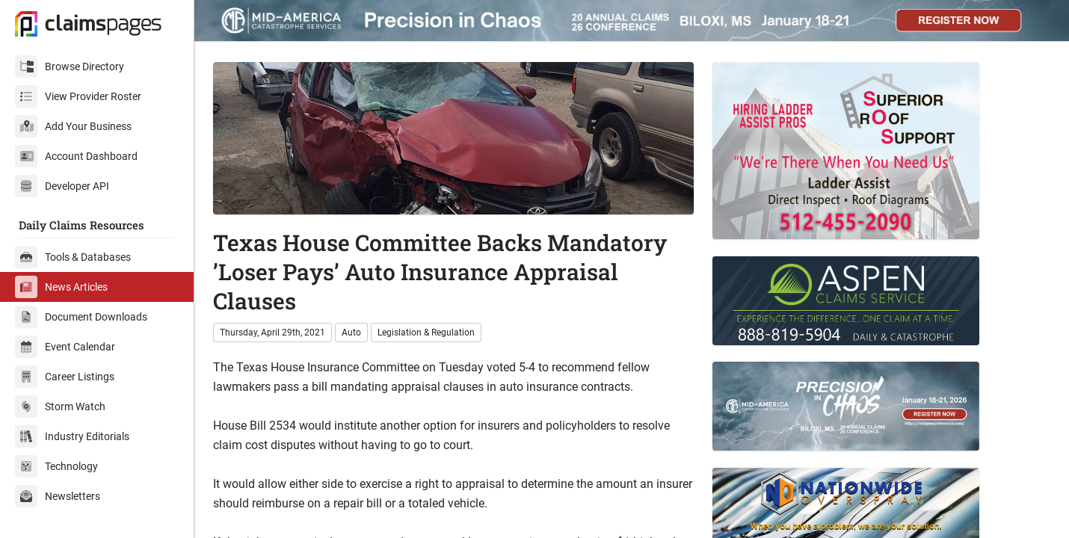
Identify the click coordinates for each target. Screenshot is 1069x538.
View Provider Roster (78, 96)
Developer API (62, 186)
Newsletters (57, 496)
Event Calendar (65, 347)
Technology (56, 466)
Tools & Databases (73, 257)
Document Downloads (81, 317)
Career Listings (64, 376)
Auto (351, 332)
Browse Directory (69, 66)
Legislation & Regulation (426, 332)
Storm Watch (60, 406)
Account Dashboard (76, 156)
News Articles (61, 287)
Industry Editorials (72, 436)
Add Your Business (73, 126)
